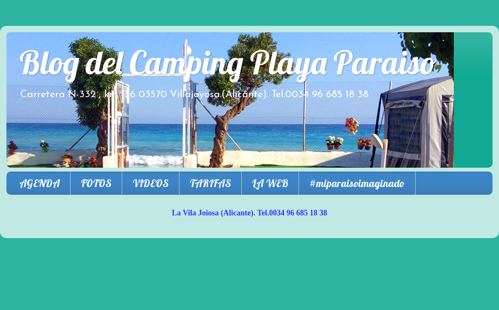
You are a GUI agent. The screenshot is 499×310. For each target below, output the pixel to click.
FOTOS (96, 183)
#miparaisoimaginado (357, 183)
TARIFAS (210, 183)
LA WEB (270, 183)
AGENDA (39, 183)
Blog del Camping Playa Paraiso (228, 62)
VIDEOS (150, 183)
